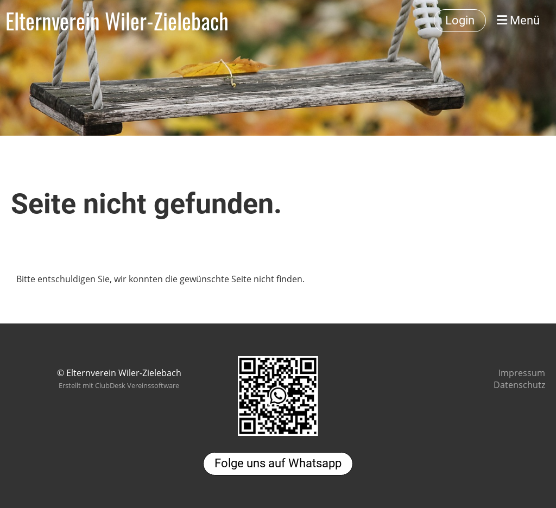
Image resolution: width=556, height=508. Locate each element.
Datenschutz (519, 385)
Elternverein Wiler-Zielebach (117, 20)
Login (460, 20)
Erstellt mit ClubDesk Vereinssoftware (119, 385)
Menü (518, 20)
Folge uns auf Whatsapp (278, 463)
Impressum (521, 373)
